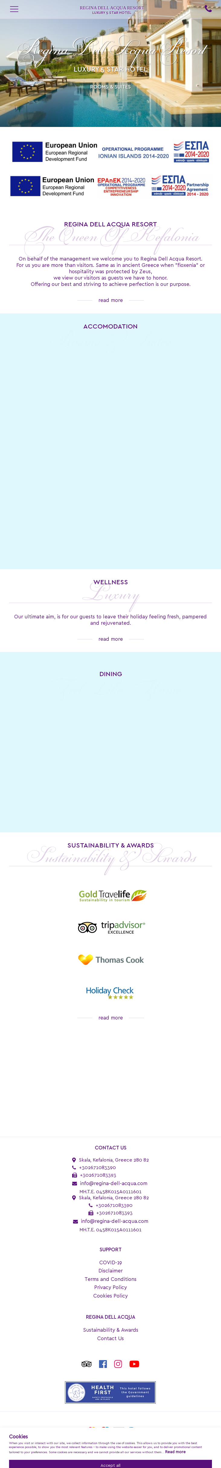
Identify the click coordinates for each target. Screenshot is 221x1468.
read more (110, 300)
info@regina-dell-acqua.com (113, 1183)
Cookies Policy (110, 1295)
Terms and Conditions (110, 1279)
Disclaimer (110, 1270)
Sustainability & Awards (110, 1330)
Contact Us (110, 1338)
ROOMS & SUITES (110, 86)
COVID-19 (110, 1262)
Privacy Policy (110, 1287)
